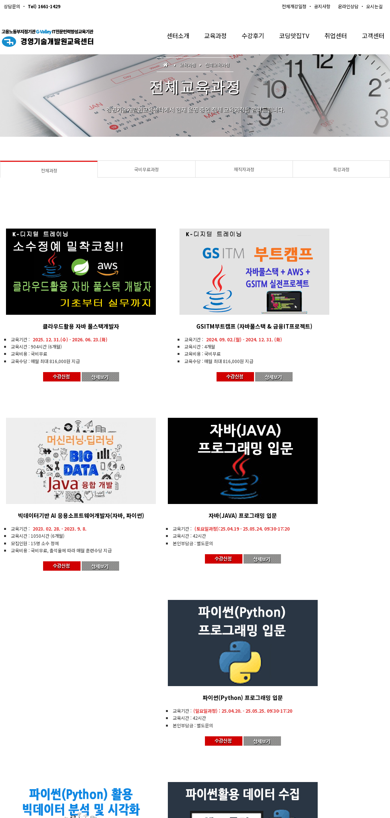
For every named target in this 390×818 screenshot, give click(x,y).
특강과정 (341, 169)
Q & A (172, 748)
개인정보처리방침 (206, 748)
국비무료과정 (146, 169)
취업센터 (333, 37)
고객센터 (372, 37)
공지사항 (322, 6)
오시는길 (374, 6)
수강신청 (145, 748)
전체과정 (49, 170)
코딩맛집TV (290, 37)
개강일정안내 (112, 748)
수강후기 (248, 37)
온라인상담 (348, 6)
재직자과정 (244, 169)
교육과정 (209, 37)
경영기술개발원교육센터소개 (32, 748)
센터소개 (170, 37)
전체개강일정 (294, 6)
